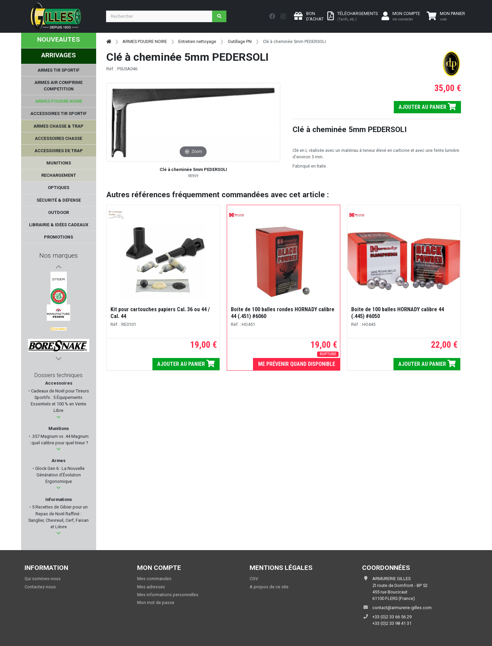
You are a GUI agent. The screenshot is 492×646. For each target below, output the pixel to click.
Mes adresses (151, 586)
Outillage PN (240, 41)
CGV (254, 578)
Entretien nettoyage (197, 41)
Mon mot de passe (155, 602)
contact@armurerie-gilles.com (402, 607)
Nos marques (58, 255)
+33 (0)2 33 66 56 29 (392, 616)
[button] (58, 417)
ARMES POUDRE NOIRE (144, 41)
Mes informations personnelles (167, 594)
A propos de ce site (269, 586)
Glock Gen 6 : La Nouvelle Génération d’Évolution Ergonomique (59, 475)
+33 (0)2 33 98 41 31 (392, 623)
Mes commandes (154, 578)
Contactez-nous (40, 586)
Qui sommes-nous (43, 578)
